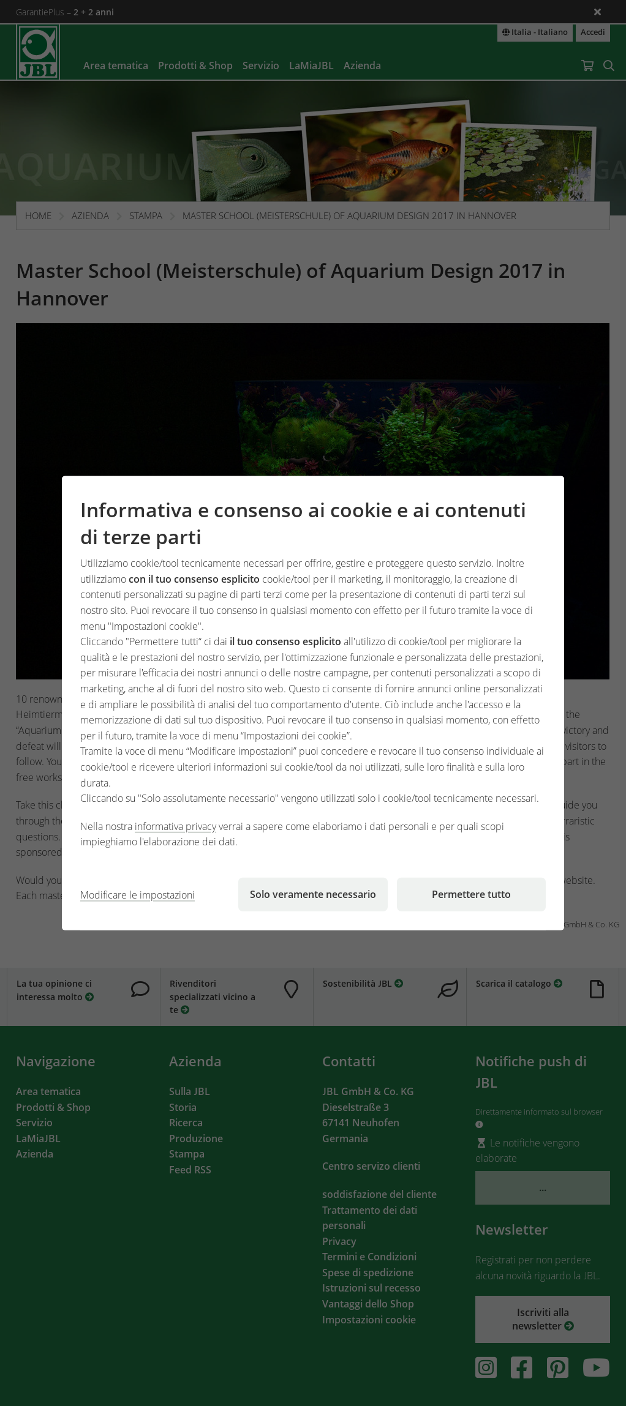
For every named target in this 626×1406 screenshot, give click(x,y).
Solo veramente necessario (313, 894)
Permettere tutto (471, 894)
